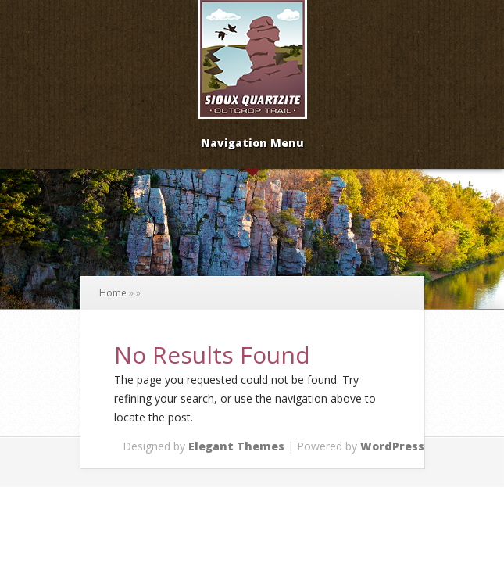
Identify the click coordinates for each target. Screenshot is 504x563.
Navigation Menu (252, 144)
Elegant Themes (236, 446)
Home (113, 292)
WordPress (392, 446)
